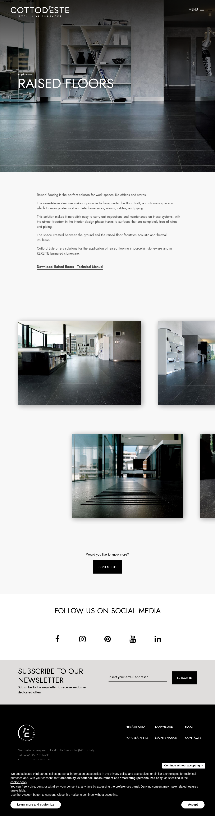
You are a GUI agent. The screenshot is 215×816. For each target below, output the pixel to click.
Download (164, 727)
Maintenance (166, 738)
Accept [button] (193, 806)
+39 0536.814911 (37, 755)
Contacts (193, 738)
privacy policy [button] (118, 775)
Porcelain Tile (136, 738)
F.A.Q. (189, 727)
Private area (135, 727)
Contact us (107, 567)
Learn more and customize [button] (35, 806)
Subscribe (184, 678)
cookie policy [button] (18, 783)
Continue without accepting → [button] (183, 767)
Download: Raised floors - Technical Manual (73, 266)
